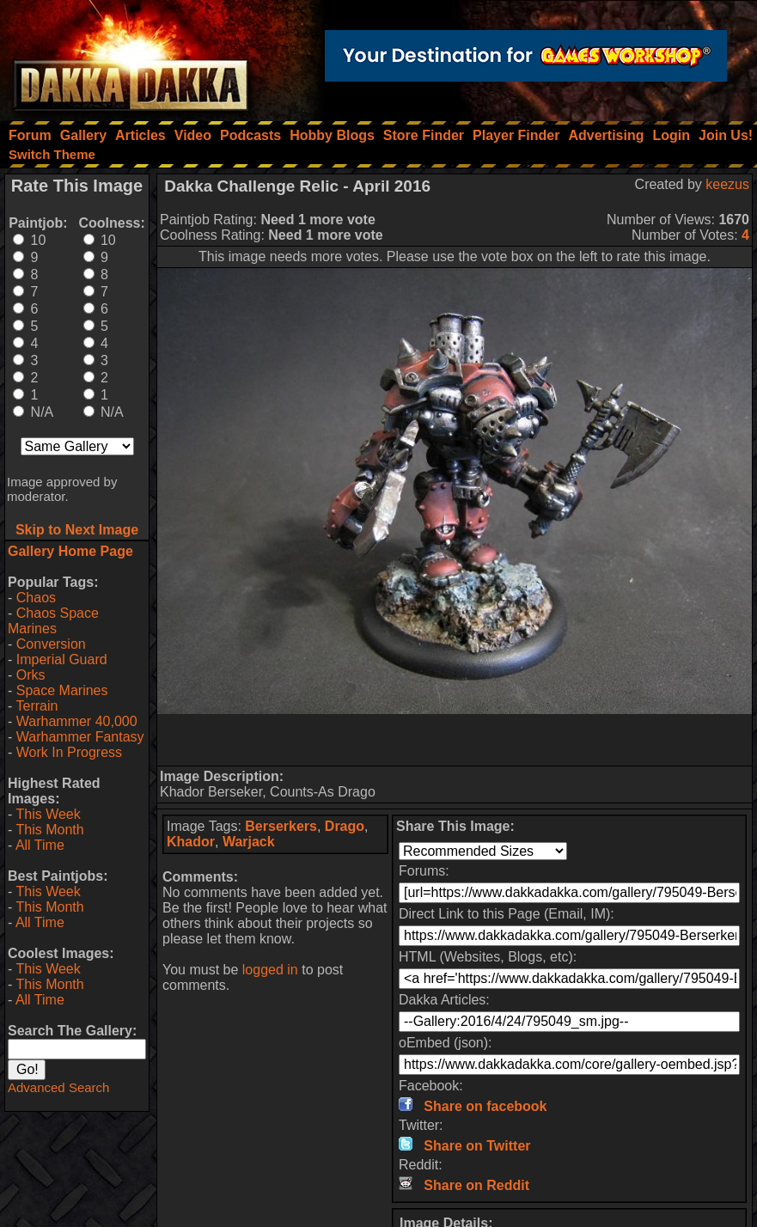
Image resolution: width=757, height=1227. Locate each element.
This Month (49, 829)
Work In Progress (69, 752)
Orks (31, 675)
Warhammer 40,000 (76, 721)
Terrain (36, 706)
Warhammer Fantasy (80, 736)
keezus (727, 184)
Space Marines (62, 690)
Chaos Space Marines (53, 621)
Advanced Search (58, 1087)
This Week (47, 814)
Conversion (51, 644)
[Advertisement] (454, 740)
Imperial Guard (61, 659)
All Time (39, 845)
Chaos (36, 597)
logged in (270, 969)
